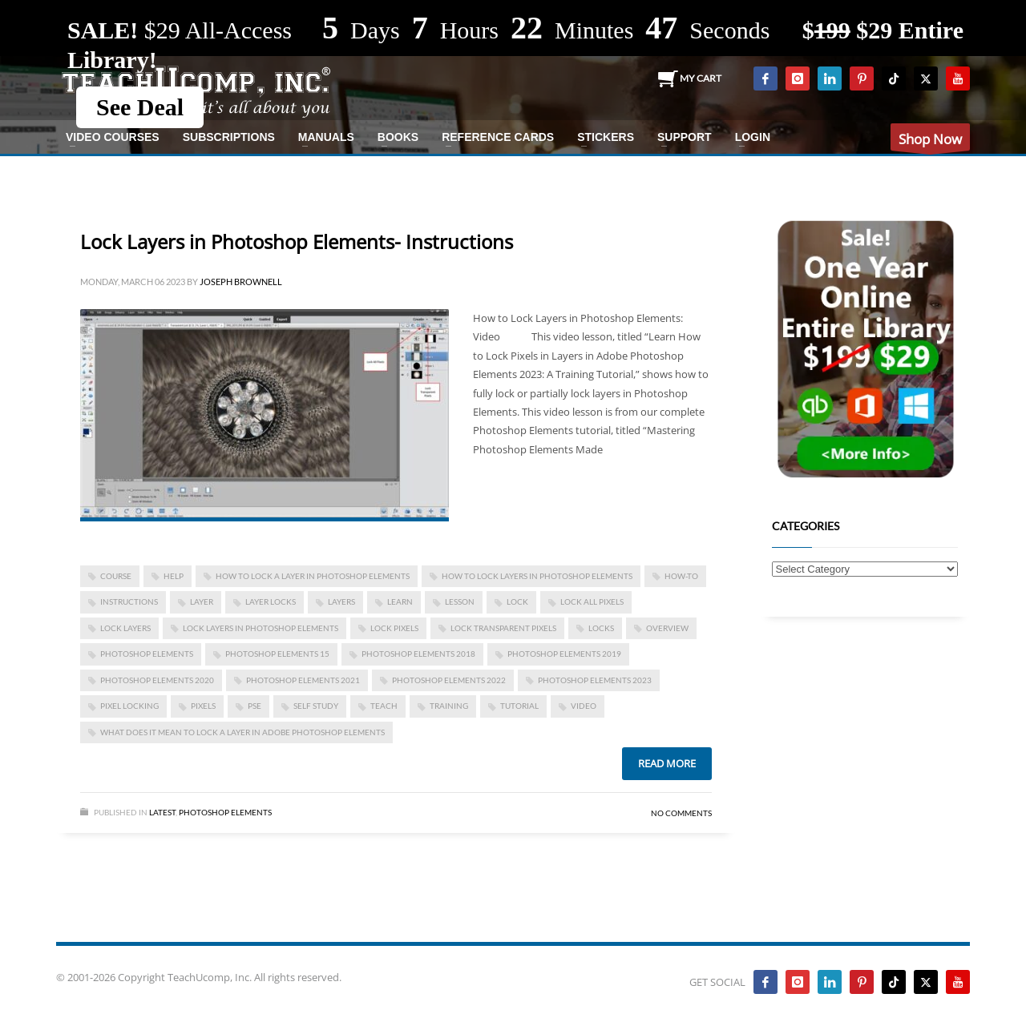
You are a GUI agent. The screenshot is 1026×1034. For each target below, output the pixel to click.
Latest (162, 812)
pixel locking (129, 705)
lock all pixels (592, 601)
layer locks (270, 601)
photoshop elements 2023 (595, 680)
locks (601, 628)
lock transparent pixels (503, 628)
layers (341, 601)
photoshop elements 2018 (418, 653)
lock (517, 601)
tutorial (519, 705)
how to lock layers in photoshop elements (537, 576)
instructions (129, 601)
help (174, 576)
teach (384, 705)
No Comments (681, 813)
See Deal (140, 107)
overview (667, 628)
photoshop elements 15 (277, 653)
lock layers (125, 628)
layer (201, 601)
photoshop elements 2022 (449, 680)
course (115, 576)
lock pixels (394, 628)
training (449, 705)
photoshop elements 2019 (564, 653)
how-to (681, 576)
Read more (667, 763)
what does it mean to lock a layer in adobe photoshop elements (242, 732)
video (583, 705)
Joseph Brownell (241, 281)
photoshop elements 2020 (157, 680)
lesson (460, 601)
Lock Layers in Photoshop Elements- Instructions (296, 241)
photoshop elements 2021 (303, 680)
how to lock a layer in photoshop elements (313, 576)
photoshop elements (146, 653)
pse (254, 705)
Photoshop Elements (225, 812)
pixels (203, 705)
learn (400, 601)
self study (315, 705)
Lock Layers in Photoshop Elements (260, 628)
